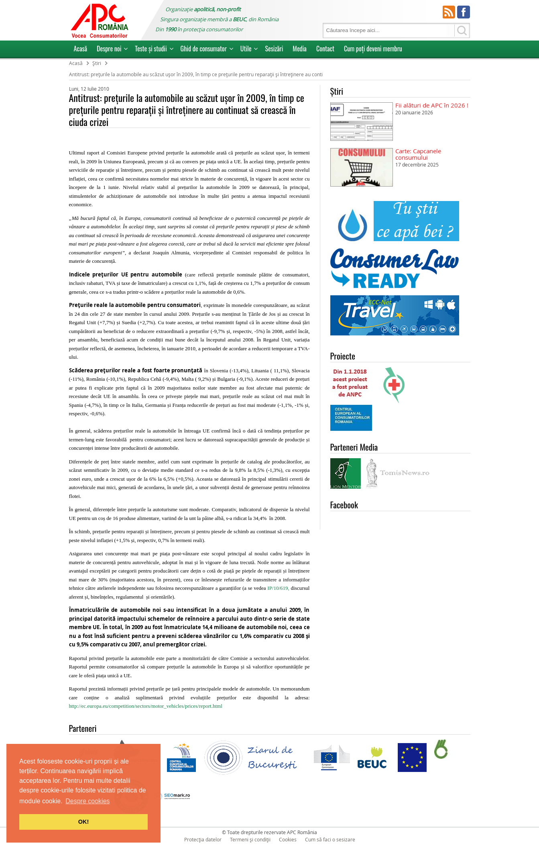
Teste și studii (151, 48)
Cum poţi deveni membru (373, 48)
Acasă (80, 48)
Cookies (288, 839)
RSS (449, 12)
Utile (246, 48)
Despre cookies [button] (87, 801)
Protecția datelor (203, 839)
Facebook (463, 12)
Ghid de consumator (204, 48)
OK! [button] (83, 822)
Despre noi (109, 48)
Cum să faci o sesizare (330, 839)
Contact (325, 48)
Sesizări (274, 48)
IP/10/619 (277, 588)
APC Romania (99, 20)
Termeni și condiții (250, 839)
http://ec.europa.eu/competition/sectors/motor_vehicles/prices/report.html (145, 706)
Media (300, 48)
